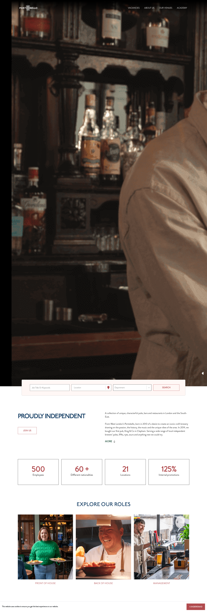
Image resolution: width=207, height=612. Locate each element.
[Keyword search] (49, 387)
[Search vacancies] (166, 387)
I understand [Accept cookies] (195, 606)
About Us (149, 7)
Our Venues (165, 7)
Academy (182, 7)
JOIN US (27, 430)
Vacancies (134, 7)
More (110, 441)
